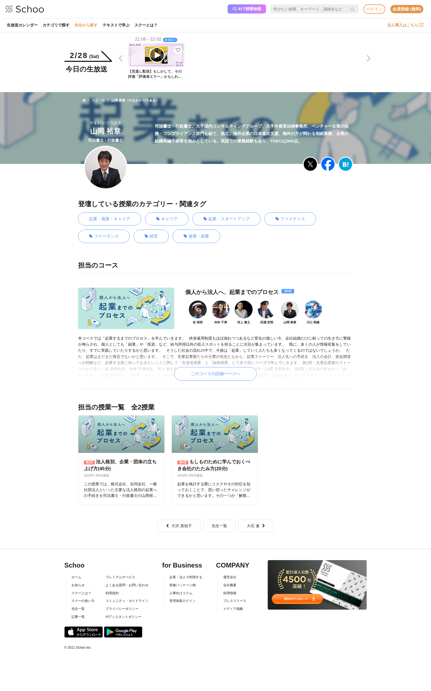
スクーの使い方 (83, 601)
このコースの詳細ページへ (215, 373)
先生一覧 (219, 526)
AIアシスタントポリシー (124, 617)
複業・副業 (196, 236)
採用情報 (229, 593)
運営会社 (229, 577)
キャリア (167, 219)
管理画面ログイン (182, 601)
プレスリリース (234, 601)
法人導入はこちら (405, 25)
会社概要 (229, 585)
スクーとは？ (146, 25)
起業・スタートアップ (226, 219)
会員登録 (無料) (407, 9)
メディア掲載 (233, 609)
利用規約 (112, 593)
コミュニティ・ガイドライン (127, 601)
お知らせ (78, 585)
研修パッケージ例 (182, 585)
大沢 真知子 (179, 526)
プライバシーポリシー (122, 609)
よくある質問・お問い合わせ (127, 585)
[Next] (368, 58)
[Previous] (121, 58)
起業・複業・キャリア (109, 218)
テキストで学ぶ (116, 25)
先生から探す (86, 25)
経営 (151, 236)
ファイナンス (290, 219)
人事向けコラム (180, 593)
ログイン (374, 9)
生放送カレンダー (22, 25)
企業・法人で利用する (185, 577)
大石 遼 (256, 526)
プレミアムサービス (120, 577)
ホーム (76, 577)
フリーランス (104, 236)
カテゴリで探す (56, 25)
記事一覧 (78, 617)
